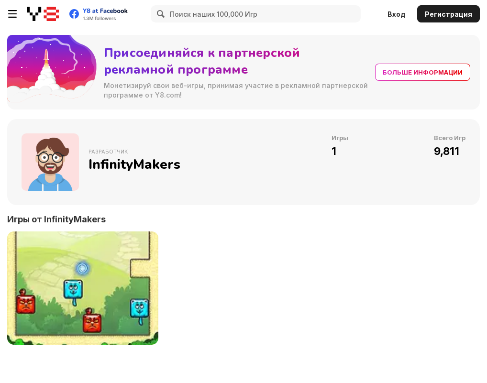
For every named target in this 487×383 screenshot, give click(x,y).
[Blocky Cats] (82, 288)
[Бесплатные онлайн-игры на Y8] (43, 14)
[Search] (159, 13)
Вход (396, 14)
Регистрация (448, 14)
